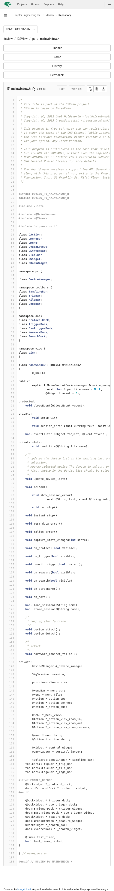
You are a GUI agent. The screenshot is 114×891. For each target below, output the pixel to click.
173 (11, 800)
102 (11, 511)
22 (12, 185)
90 (12, 462)
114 (11, 560)
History (57, 66)
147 (11, 694)
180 (11, 829)
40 (12, 259)
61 (12, 344)
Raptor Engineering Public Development (28, 15)
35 (12, 238)
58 (12, 332)
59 (12, 336)
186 (11, 853)
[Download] (103, 89)
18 (12, 169)
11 (12, 140)
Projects (22, 4)
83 (12, 434)
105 (11, 523)
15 (12, 157)
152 (11, 715)
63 (12, 352)
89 (12, 458)
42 (12, 267)
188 (11, 861)
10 (12, 136)
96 (12, 487)
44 (12, 275)
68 (12, 373)
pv (34, 38)
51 (12, 303)
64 (12, 356)
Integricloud (24, 889)
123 (11, 596)
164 (11, 763)
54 (12, 316)
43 (12, 271)
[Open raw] (96, 89)
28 (12, 210)
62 (12, 348)
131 (11, 629)
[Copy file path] (33, 89)
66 (12, 364)
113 (11, 556)
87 (12, 450)
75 (12, 401)
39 (12, 254)
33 (12, 230)
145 (11, 686)
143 (11, 678)
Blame (57, 57)
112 (11, 552)
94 (12, 478)
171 (11, 792)
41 (12, 263)
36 (12, 242)
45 (12, 279)
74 (12, 397)
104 (11, 519)
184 (11, 845)
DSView (22, 38)
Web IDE (76, 89)
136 (11, 649)
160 (11, 747)
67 (12, 368)
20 (12, 177)
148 (11, 698)
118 (11, 576)
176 (11, 812)
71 (12, 385)
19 (12, 173)
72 (12, 389)
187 (11, 857)
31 (12, 222)
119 (11, 580)
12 (12, 145)
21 (12, 181)
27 (12, 206)
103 (11, 515)
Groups (35, 4)
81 (12, 426)
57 (12, 328)
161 (11, 751)
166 (11, 772)
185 (11, 849)
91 (12, 466)
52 (12, 307)
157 (11, 735)
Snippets (49, 4)
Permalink (57, 75)
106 (11, 527)
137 (11, 654)
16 (12, 161)
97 (12, 491)
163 (11, 759)
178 (11, 820)
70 (12, 381)
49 (12, 295)
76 (12, 405)
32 (12, 226)
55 (12, 320)
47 (12, 287)
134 (11, 641)
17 (12, 165)
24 (12, 193)
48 (12, 291)
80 (12, 421)
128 (11, 617)
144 (11, 682)
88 (12, 454)
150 (11, 706)
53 (12, 312)
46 (12, 283)
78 (12, 413)
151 (11, 710)
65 (12, 360)
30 (12, 218)
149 (11, 702)
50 (12, 299)
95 (12, 482)
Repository (64, 15)
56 (12, 324)
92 (12, 470)
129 (11, 621)
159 (11, 743)
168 (11, 780)
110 (11, 544)
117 (11, 572)
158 (11, 739)
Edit (61, 89)
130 (11, 625)
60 (12, 340)
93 (12, 474)
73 (12, 393)
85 (12, 442)
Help (60, 4)
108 (11, 535)
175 (11, 808)
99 (12, 499)
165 (11, 768)
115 (11, 564)
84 (12, 438)
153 (11, 719)
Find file (57, 48)
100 (11, 503)
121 (11, 588)
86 (12, 446)
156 (11, 731)
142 (11, 674)
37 (12, 246)
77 (12, 409)
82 (12, 430)
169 (11, 784)
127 (11, 613)
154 (11, 723)
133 (11, 637)
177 (11, 816)
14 (12, 153)
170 (11, 788)
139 (11, 662)
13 (12, 149)
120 (11, 584)
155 (11, 727)
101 (11, 507)
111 (11, 548)
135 (11, 645)
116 (11, 568)
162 (11, 755)
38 (12, 250)
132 (11, 633)
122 (11, 592)
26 (12, 202)
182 (11, 837)
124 (11, 601)
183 (11, 841)
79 (12, 417)
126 (11, 609)
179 (11, 824)
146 (11, 690)
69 (12, 377)
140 (11, 666)
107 (11, 531)
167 (11, 776)
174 (11, 804)
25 (12, 198)
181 (11, 833)
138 (11, 658)
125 (11, 605)
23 (12, 189)
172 (11, 796)
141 (11, 670)
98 (12, 495)
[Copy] (90, 89)
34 (12, 234)
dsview (8, 38)
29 (12, 214)
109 (11, 540)
